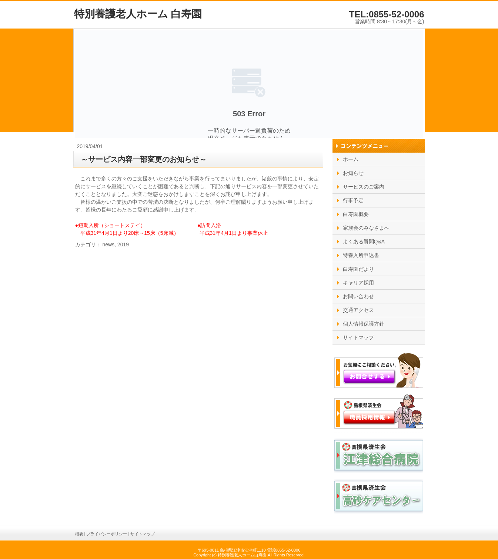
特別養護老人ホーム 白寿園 (138, 14)
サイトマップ (142, 534)
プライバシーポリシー (106, 534)
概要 (79, 534)
